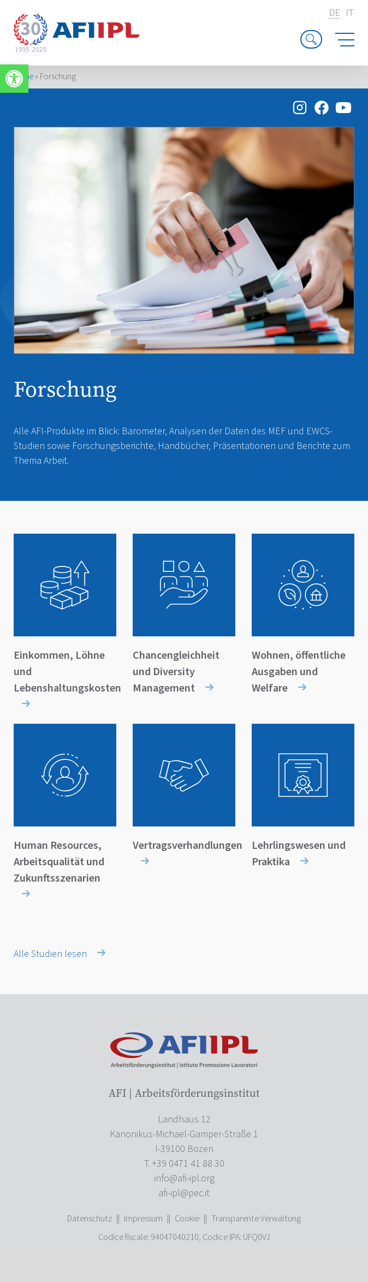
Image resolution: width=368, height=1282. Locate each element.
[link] (14, 78)
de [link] (334, 13)
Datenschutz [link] (89, 1219)
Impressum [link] (143, 1219)
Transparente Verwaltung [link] (256, 1219)
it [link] (350, 13)
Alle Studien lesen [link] (59, 954)
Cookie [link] (187, 1219)
